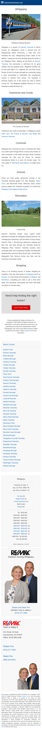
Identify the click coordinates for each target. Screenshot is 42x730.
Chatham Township (9, 362)
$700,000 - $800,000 (20, 531)
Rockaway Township (10, 454)
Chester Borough (9, 365)
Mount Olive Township (10, 429)
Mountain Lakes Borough (11, 432)
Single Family (20, 499)
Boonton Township (9, 353)
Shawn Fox (8, 646)
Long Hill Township (9, 398)
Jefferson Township (9, 389)
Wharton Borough (9, 466)
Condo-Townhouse (20, 501)
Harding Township (9, 386)
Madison (26, 163)
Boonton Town (8, 350)
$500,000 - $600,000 (20, 526)
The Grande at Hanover (19, 134)
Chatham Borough (9, 359)
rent (3, 726)
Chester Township (9, 368)
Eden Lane (5, 134)
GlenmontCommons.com (13, 3)
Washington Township (10, 463)
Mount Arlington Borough (11, 426)
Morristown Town (9, 423)
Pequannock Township (11, 441)
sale (37, 725)
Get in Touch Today (21, 307)
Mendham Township (10, 408)
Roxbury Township (9, 457)
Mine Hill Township (9, 411)
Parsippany (30, 274)
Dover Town (7, 374)
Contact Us (25, 696)
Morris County (8, 344)
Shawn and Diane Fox (21, 607)
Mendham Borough (9, 405)
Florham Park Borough (11, 380)
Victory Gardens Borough (11, 460)
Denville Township (9, 371)
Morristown (16, 163)
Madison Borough (9, 402)
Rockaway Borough (10, 450)
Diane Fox (8, 656)
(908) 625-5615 (9, 660)
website (6, 694)
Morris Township (8, 420)
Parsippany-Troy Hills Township (14, 438)
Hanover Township (26, 47)
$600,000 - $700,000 (20, 528)
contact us (28, 330)
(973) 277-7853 (21, 613)
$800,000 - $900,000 (20, 534)
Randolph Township (10, 444)
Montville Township (9, 414)
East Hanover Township (11, 377)
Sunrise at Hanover (8, 136)
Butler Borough (8, 356)
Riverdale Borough (9, 447)
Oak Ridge (33, 134)
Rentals (19, 507)
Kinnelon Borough (9, 392)
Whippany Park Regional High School (14, 189)
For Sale (20, 496)
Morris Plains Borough (10, 417)
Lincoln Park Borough (10, 395)
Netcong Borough (9, 435)
